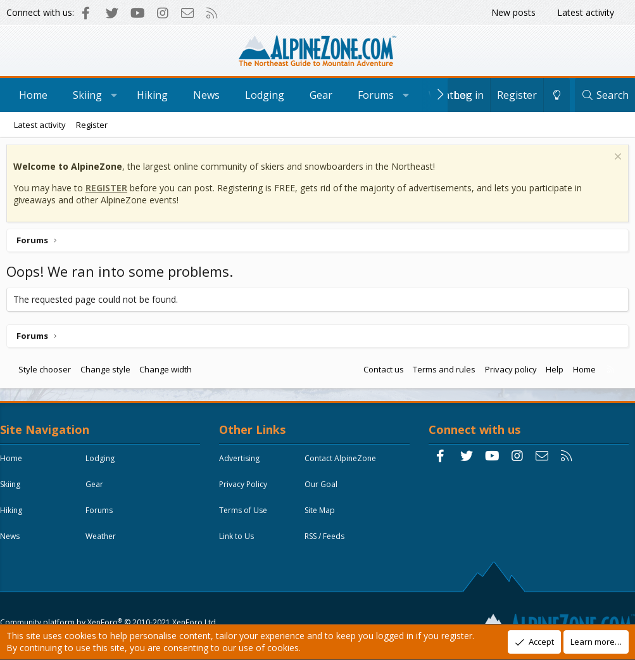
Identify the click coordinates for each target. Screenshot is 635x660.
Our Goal (324, 490)
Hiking (152, 95)
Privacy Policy (246, 490)
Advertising (242, 464)
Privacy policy (508, 372)
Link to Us (239, 542)
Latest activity (585, 12)
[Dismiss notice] (613, 161)
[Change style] (556, 95)
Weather (449, 95)
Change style (109, 372)
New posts (513, 12)
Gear (321, 95)
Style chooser (48, 372)
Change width (168, 372)
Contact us (380, 372)
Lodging (264, 95)
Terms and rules (441, 372)
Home (33, 95)
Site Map (323, 516)
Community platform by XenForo (111, 594)
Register (92, 124)
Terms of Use (246, 516)
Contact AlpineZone (343, 464)
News (206, 95)
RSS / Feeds (328, 542)
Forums (376, 95)
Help (551, 372)
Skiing (87, 95)
